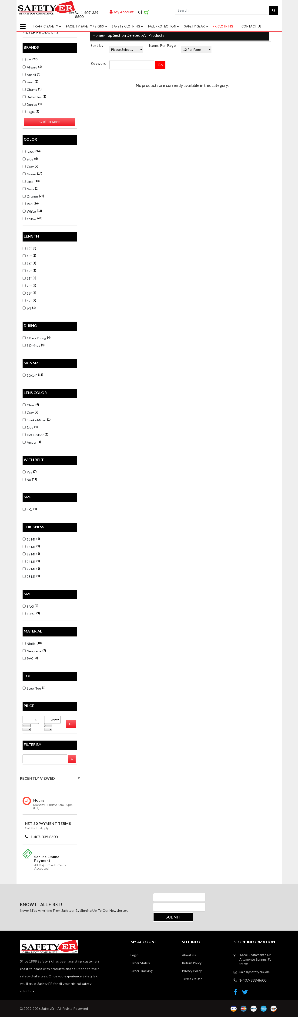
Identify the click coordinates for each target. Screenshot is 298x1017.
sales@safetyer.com (254, 972)
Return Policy (191, 963)
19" (29, 271)
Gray (30, 166)
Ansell (31, 74)
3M (30, 59)
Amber (32, 442)
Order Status (140, 963)
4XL (30, 509)
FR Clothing (223, 26)
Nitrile (32, 643)
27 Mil (31, 569)
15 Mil (31, 539)
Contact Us (251, 26)
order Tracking (142, 971)
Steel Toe (34, 688)
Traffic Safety (48, 27)
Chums (32, 89)
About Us (189, 955)
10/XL (31, 613)
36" (29, 293)
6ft (29, 308)
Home (98, 35)
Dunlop (32, 104)
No (30, 479)
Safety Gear (196, 27)
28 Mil (31, 576)
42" (29, 300)
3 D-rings (33, 345)
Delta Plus (34, 97)
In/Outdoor (35, 434)
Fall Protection (164, 27)
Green (32, 174)
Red (31, 203)
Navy (30, 189)
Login (134, 955)
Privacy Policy (192, 971)
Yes (30, 472)
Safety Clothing (128, 27)
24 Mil (31, 561)
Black (31, 151)
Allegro (32, 67)
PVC (30, 658)
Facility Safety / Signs (87, 27)
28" (29, 285)
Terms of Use (192, 979)
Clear (31, 405)
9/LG (30, 606)
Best (30, 82)
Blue (30, 159)
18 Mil (31, 546)
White (32, 211)
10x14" (33, 375)
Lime (31, 181)
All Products (153, 35)
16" (29, 263)
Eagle (31, 111)
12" (29, 248)
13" (29, 256)
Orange (33, 196)
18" (29, 278)
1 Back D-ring (36, 338)
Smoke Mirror (36, 420)
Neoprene (34, 651)
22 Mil (31, 554)
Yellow (32, 218)
